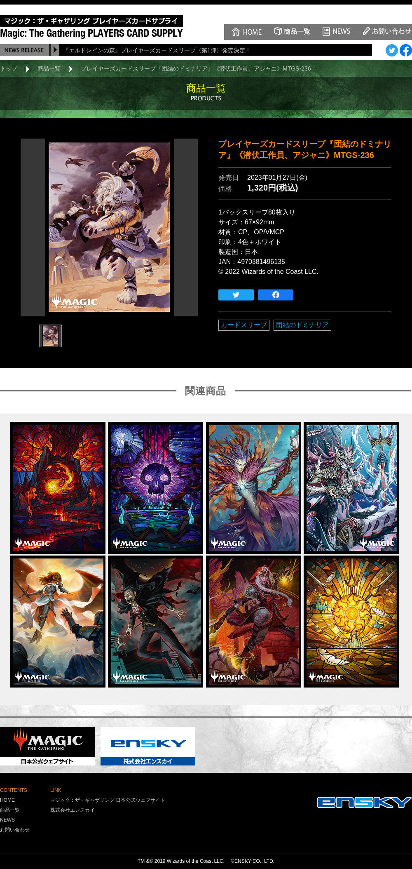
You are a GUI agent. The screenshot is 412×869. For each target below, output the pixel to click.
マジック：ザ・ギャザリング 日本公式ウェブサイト (107, 800)
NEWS (7, 820)
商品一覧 (49, 68)
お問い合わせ (15, 830)
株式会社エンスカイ (72, 810)
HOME (7, 800)
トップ (8, 68)
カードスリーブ (244, 324)
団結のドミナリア (302, 324)
